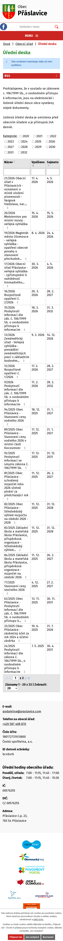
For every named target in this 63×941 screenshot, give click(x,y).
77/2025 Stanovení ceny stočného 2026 (15, 588)
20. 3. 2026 (35, 293)
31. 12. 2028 (51, 506)
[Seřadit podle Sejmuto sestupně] (49, 166)
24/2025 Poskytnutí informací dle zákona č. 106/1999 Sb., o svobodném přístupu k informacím (15, 659)
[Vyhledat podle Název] (17, 172)
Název (8, 162)
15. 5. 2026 (50, 215)
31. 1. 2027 (50, 411)
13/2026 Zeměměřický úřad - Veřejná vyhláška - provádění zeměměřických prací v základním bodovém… (16, 348)
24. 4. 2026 (50, 234)
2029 (38, 147)
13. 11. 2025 (36, 600)
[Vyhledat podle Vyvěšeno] (38, 172)
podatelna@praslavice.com (22, 711)
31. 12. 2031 (51, 455)
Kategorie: (10, 136)
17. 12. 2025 (35, 431)
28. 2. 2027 (50, 293)
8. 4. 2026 (38, 233)
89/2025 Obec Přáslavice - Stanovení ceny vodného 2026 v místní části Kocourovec (15, 439)
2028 (24, 147)
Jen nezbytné (32, 937)
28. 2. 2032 (50, 384)
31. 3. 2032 (50, 309)
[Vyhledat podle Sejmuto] (52, 172)
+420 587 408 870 (14, 724)
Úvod (6, 44)
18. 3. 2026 (35, 309)
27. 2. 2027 (50, 584)
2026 (52, 141)
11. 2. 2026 (35, 384)
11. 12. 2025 (36, 475)
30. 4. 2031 (50, 648)
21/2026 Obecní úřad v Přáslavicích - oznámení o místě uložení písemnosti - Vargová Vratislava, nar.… (15, 192)
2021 (39, 136)
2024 (24, 141)
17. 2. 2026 (35, 367)
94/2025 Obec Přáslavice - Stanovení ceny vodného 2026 (15, 417)
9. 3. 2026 (38, 335)
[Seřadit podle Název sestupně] (14, 162)
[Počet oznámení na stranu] (12, 688)
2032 (24, 152)
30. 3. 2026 (35, 266)
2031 (11, 152)
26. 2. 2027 (50, 475)
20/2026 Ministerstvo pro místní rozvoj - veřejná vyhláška (16, 220)
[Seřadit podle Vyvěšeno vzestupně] (33, 164)
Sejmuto (53, 162)
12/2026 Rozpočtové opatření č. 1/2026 (12, 371)
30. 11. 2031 (51, 600)
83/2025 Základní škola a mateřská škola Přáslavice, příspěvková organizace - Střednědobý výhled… (16, 539)
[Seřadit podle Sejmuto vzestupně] (49, 164)
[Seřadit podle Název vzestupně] (14, 161)
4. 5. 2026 (50, 180)
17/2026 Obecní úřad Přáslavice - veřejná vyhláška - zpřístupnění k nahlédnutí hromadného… (16, 275)
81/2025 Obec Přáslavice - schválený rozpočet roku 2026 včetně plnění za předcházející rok (16, 485)
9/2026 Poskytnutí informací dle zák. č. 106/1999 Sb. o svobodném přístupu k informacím (16, 393)
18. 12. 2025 (36, 411)
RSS (31, 76)
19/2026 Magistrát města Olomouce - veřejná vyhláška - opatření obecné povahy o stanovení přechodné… (16, 246)
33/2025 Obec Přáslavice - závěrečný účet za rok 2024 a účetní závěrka (16, 633)
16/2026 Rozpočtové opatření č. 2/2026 (12, 296)
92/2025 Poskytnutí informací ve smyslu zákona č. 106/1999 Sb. (16, 460)
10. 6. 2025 (35, 628)
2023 (11, 141)
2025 (38, 141)
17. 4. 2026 (35, 180)
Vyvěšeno (38, 162)
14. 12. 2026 (51, 336)
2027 (11, 147)
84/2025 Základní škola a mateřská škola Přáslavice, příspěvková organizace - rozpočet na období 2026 (16, 566)
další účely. (38, 919)
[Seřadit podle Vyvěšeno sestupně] (33, 166)
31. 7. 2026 (50, 628)
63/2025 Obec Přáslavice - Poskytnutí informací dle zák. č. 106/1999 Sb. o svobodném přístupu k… (16, 610)
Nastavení (48, 937)
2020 (26, 136)
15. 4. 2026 (35, 215)
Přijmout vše (16, 937)
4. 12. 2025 (35, 584)
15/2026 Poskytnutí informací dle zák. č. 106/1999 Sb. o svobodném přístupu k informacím (16, 319)
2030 (52, 147)
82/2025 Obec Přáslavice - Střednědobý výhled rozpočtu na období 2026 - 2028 (16, 513)
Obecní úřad (24, 44)
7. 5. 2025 (38, 646)
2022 (53, 136)
